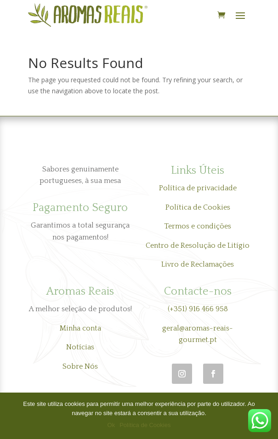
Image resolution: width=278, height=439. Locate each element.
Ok (111, 425)
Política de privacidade (198, 188)
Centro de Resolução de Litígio (198, 245)
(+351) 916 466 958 (198, 309)
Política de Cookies (197, 207)
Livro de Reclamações (197, 264)
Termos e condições (197, 226)
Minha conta (80, 328)
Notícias (80, 347)
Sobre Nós (80, 366)
